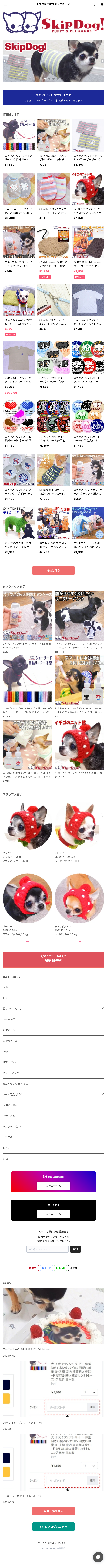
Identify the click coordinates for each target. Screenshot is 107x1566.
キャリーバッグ (11, 1072)
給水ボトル (9, 1030)
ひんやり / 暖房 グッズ (15, 1083)
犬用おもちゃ (10, 1105)
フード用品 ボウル (13, 1094)
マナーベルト (10, 1115)
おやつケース (10, 1040)
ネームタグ (9, 1019)
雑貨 (5, 1158)
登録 (75, 1249)
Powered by (53, 1548)
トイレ (6, 1148)
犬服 (5, 987)
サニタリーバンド (12, 1126)
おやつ (6, 1051)
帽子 (5, 997)
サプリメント (9, 1062)
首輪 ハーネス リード (14, 1008)
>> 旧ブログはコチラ (54, 1527)
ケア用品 (8, 1137)
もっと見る (53, 570)
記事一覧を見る (53, 1511)
